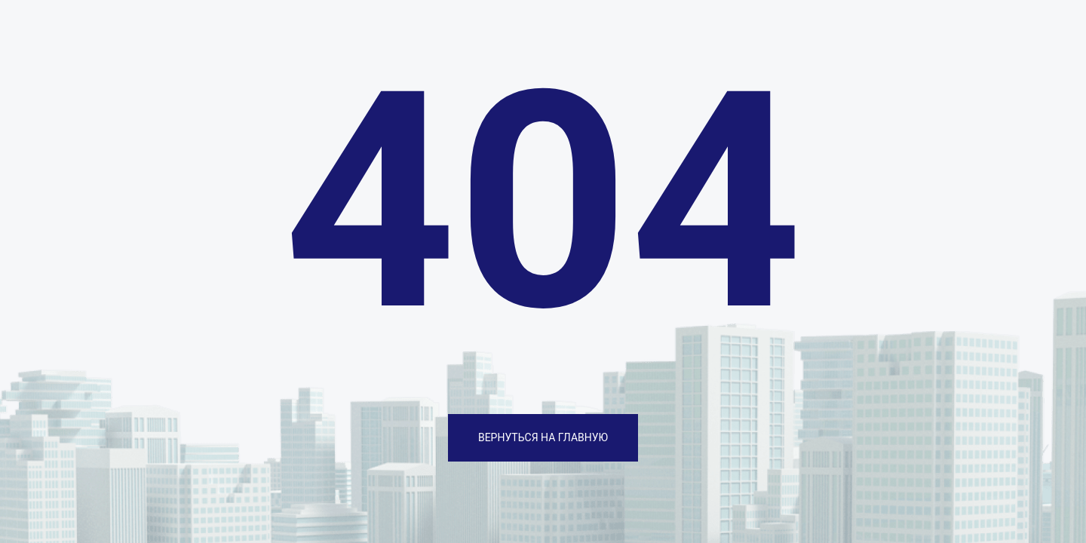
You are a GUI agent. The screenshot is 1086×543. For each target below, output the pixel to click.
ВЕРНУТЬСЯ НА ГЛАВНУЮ (543, 437)
